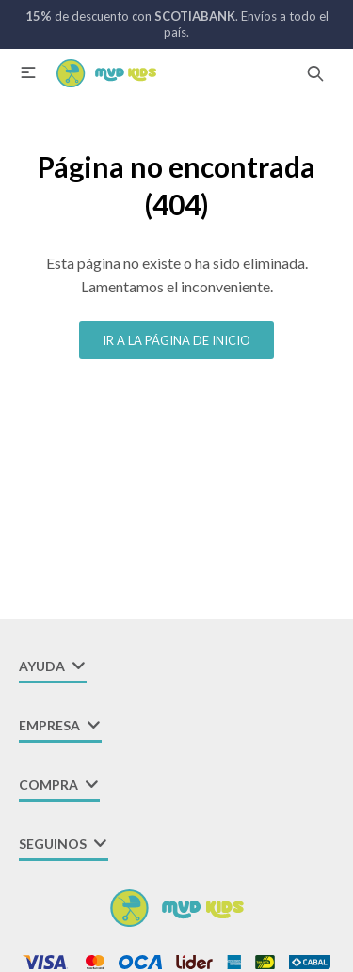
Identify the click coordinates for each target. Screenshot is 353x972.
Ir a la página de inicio (176, 340)
